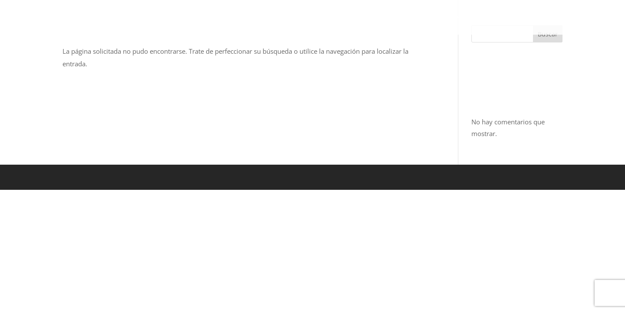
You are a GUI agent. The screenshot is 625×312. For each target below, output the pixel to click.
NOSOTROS (442, 17)
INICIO (199, 17)
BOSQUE (237, 17)
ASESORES (493, 17)
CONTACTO (543, 17)
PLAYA (390, 17)
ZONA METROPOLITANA (316, 17)
